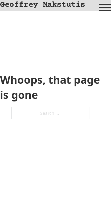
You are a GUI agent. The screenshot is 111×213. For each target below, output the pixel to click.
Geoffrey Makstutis (42, 5)
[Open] (105, 7)
